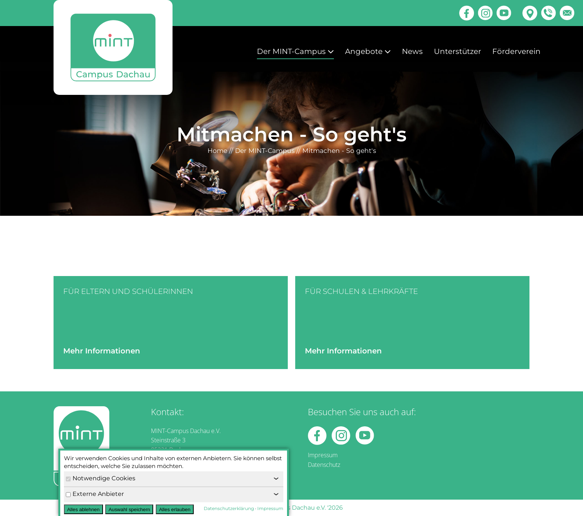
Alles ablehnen (83, 509)
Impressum (323, 455)
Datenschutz (324, 465)
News (412, 51)
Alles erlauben (174, 509)
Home (217, 150)
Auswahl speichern (129, 509)
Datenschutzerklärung (229, 508)
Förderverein (516, 51)
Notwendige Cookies (100, 478)
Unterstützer (457, 51)
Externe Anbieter (95, 493)
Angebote (368, 51)
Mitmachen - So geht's (339, 150)
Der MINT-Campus (295, 51)
